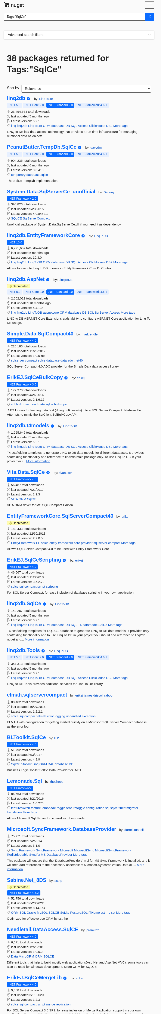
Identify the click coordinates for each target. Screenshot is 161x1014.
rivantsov (65, 472)
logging (60, 716)
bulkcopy (60, 404)
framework (65, 543)
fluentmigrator (128, 808)
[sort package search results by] (86, 89)
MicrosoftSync (84, 850)
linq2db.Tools (23, 650)
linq (13, 125)
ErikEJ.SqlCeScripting (34, 559)
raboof (108, 695)
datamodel (90, 625)
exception (89, 716)
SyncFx (34, 854)
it (58, 738)
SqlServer (102, 312)
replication (63, 1004)
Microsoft (66, 850)
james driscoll (94, 695)
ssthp (58, 880)
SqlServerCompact (36, 218)
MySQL (42, 912)
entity (53, 543)
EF (38, 543)
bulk (19, 404)
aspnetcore (51, 312)
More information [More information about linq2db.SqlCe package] (37, 639)
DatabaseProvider (59, 854)
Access (83, 125)
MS (43, 854)
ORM (46, 125)
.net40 (78, 360)
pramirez (92, 930)
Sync (14, 850)
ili (55, 738)
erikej (80, 378)
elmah (41, 716)
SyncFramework (47, 850)
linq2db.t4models (28, 425)
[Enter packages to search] (74, 17)
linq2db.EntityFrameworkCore (43, 235)
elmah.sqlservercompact (37, 694)
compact (31, 360)
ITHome (94, 912)
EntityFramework (23, 543)
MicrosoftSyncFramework (113, 850)
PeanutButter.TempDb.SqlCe (42, 147)
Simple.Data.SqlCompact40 (40, 333)
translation (14, 812)
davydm (96, 147)
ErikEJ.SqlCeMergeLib (34, 977)
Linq (35, 764)
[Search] (149, 17)
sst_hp (105, 912)
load (35, 404)
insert (27, 404)
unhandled (73, 716)
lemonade (49, 808)
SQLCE (16, 218)
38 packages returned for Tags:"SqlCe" (58, 63)
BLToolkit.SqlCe (26, 737)
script (41, 586)
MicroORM (26, 956)
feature (36, 808)
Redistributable (17, 854)
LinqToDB (46, 99)
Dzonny (108, 192)
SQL (74, 125)
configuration (95, 808)
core (77, 543)
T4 (80, 625)
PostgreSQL (78, 912)
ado (70, 360)
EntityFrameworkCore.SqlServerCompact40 (60, 516)
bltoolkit (26, 764)
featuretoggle (75, 808)
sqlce (44, 174)
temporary (18, 174)
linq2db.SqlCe (24, 603)
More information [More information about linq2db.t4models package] (38, 461)
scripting (52, 586)
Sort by (13, 88)
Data (14, 956)
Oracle (31, 912)
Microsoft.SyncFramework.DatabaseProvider (61, 829)
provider (87, 543)
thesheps (56, 781)
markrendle (90, 334)
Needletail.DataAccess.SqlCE (42, 929)
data (64, 360)
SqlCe (31, 499)
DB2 (109, 125)
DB (67, 125)
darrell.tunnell (134, 830)
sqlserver (17, 360)
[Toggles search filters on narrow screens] (149, 35)
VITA (14, 499)
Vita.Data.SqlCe (26, 472)
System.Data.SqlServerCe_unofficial (51, 191)
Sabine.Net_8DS (26, 880)
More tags (120, 125)
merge (50, 1004)
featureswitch (20, 808)
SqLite (64, 912)
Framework (27, 850)
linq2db (16, 98)
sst (113, 912)
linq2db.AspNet (26, 279)
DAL (51, 764)
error (50, 716)
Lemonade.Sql (24, 781)
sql (13, 404)
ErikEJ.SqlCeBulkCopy (35, 377)
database (58, 125)
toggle (61, 808)
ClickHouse (97, 125)
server (102, 543)
